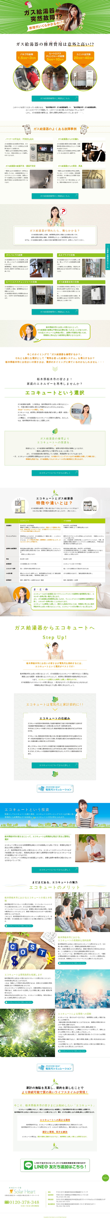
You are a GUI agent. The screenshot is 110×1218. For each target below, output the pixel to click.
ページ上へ (105, 1177)
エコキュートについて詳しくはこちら (20, 926)
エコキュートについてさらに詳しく (55, 473)
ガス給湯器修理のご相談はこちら (55, 98)
